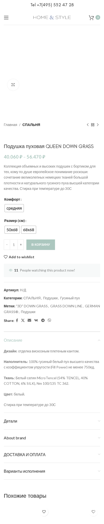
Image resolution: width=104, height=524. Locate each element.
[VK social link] (36, 320)
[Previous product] (87, 124)
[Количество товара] (14, 244)
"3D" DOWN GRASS (32, 306)
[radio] (14, 208)
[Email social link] (29, 320)
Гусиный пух (70, 298)
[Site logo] (52, 17)
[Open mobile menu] (6, 18)
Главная (10, 124)
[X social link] (23, 320)
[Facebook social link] (17, 320)
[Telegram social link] (43, 320)
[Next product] (97, 124)
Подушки (50, 298)
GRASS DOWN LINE (66, 306)
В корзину (40, 244)
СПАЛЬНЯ (31, 124)
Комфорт (12, 199)
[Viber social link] (49, 320)
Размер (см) (14, 220)
